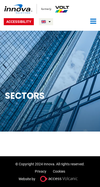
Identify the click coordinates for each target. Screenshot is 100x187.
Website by (50, 179)
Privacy (40, 171)
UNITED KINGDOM (50, 21)
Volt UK (37, 9)
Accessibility (18, 22)
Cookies (59, 171)
